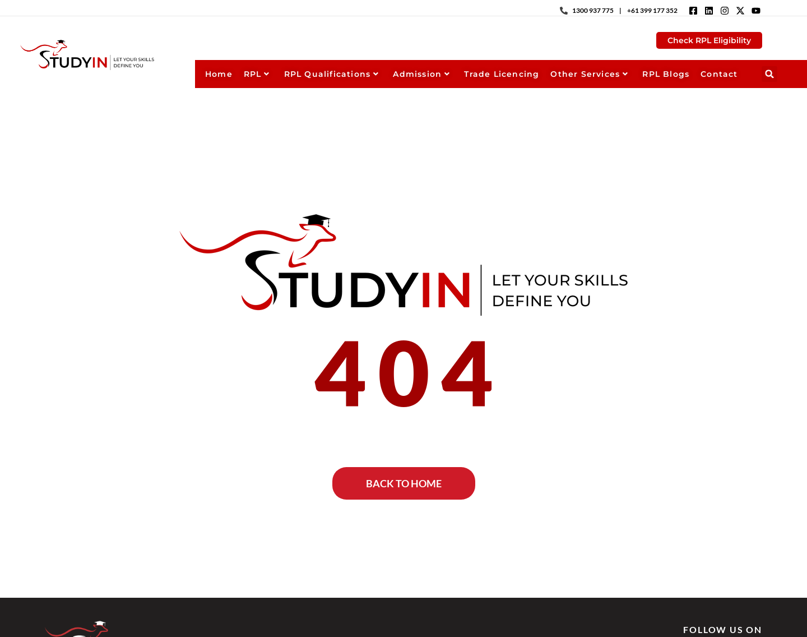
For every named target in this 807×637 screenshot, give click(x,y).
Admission (421, 74)
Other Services (589, 74)
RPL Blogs (665, 74)
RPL (257, 74)
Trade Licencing (501, 74)
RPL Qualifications (331, 74)
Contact (719, 74)
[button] (769, 74)
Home (219, 74)
